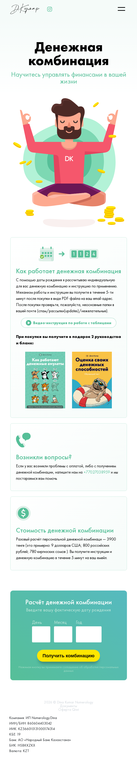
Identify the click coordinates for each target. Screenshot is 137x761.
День (37, 622)
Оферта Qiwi (68, 709)
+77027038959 (96, 472)
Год (79, 622)
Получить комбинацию (68, 655)
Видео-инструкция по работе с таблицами (68, 323)
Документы (68, 706)
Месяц (60, 622)
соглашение (70, 667)
